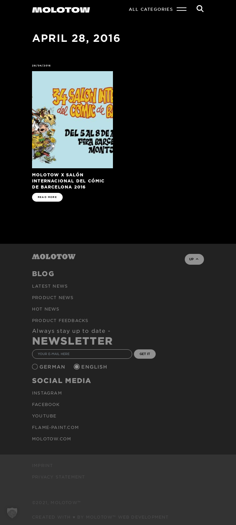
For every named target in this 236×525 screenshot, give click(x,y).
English (95, 367)
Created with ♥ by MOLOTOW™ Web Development (100, 517)
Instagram (47, 393)
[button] (12, 513)
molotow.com (51, 438)
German (53, 367)
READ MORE (47, 197)
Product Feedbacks (60, 320)
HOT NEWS (46, 309)
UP (193, 259)
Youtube (44, 415)
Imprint (42, 465)
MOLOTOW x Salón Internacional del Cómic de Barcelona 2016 (68, 180)
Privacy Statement (58, 476)
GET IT (145, 354)
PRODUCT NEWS (52, 297)
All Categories (151, 9)
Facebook (46, 404)
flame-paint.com (55, 427)
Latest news (50, 286)
